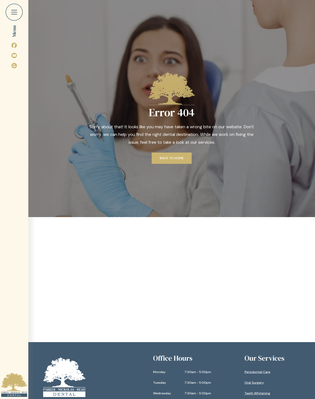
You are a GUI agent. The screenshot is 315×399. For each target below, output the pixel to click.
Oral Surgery (254, 383)
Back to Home (172, 158)
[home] (14, 385)
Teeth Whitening (257, 393)
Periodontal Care (257, 372)
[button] (14, 18)
